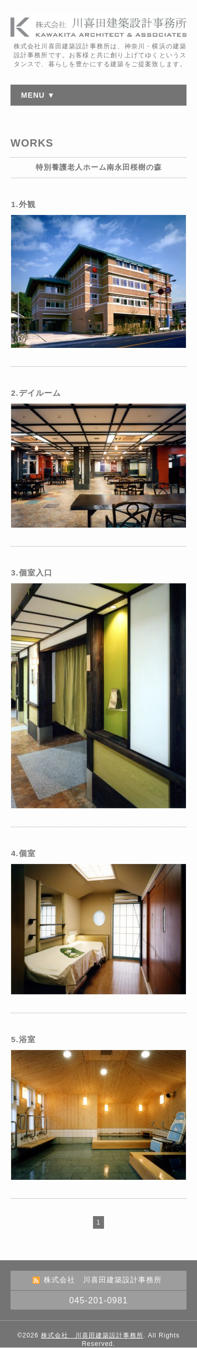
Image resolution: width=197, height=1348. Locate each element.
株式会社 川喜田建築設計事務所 (92, 1335)
